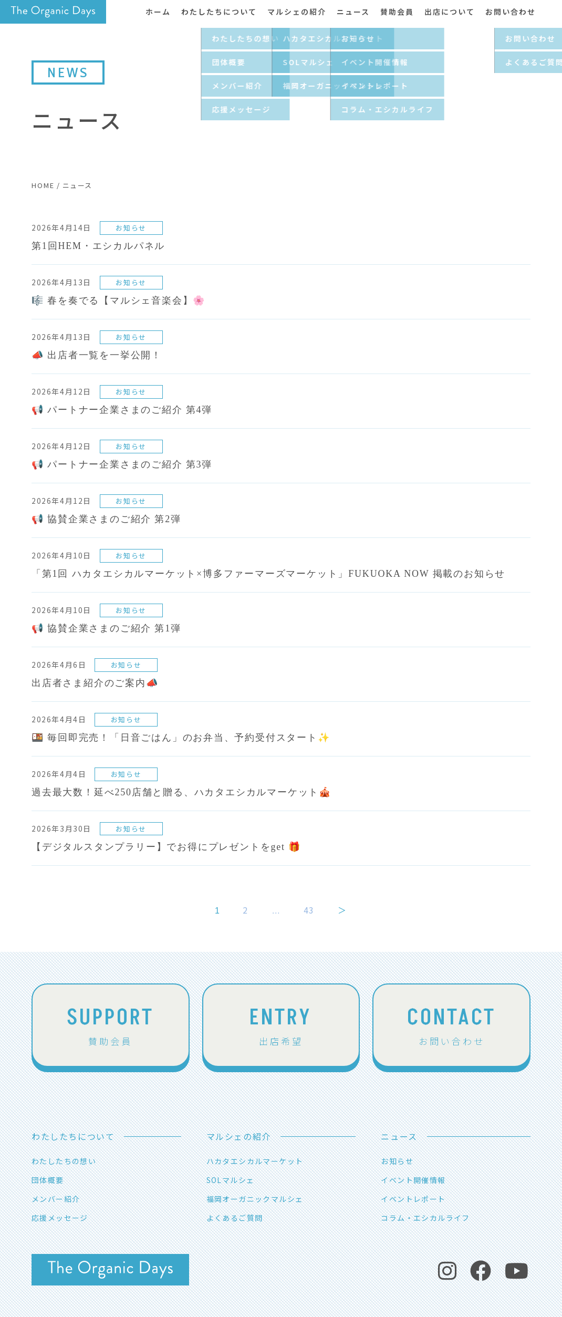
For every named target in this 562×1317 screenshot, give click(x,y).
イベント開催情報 (413, 1180)
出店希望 (281, 1025)
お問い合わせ (452, 1025)
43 (309, 910)
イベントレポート (413, 1199)
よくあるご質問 (234, 1217)
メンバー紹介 (56, 1199)
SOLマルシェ (230, 1180)
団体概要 (48, 1180)
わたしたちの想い (64, 1161)
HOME (43, 185)
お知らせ (397, 1161)
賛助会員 (110, 1025)
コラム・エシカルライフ (425, 1217)
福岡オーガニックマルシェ (255, 1199)
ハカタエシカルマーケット (255, 1161)
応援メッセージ (60, 1217)
